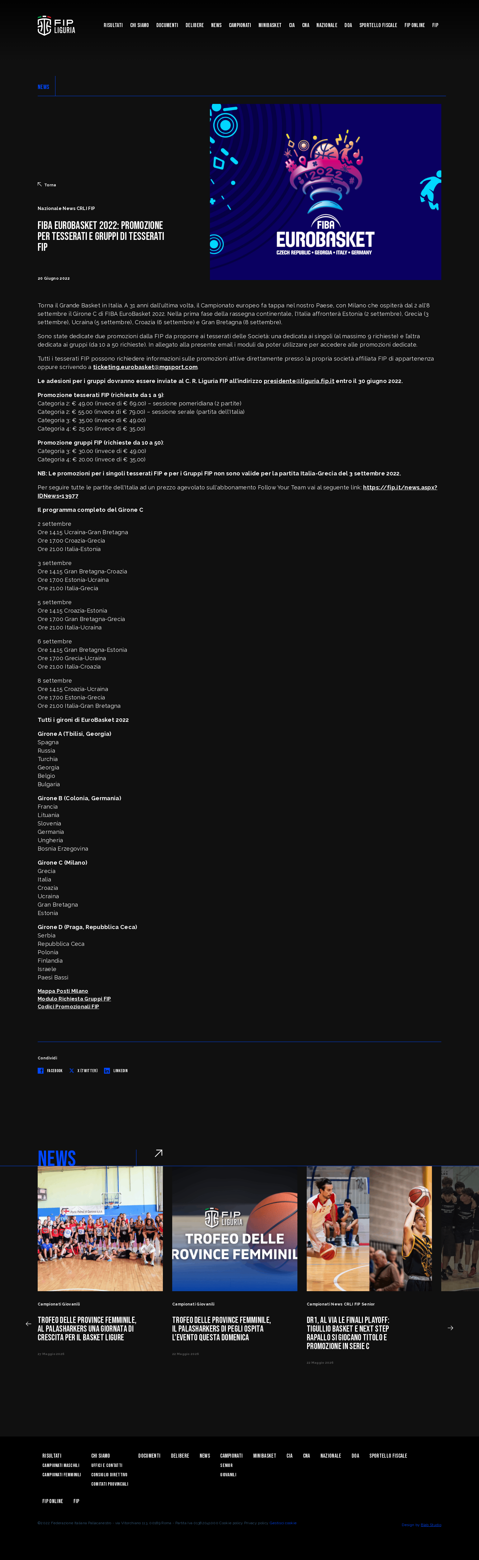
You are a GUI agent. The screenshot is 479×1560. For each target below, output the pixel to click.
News (216, 25)
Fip (435, 25)
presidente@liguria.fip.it (299, 381)
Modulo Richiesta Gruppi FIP (74, 999)
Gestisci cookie (283, 1523)
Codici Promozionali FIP (68, 1007)
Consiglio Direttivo (109, 1475)
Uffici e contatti (106, 1466)
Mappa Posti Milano (63, 991)
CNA (305, 25)
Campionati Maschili (60, 1466)
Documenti (167, 25)
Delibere (195, 25)
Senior (226, 1466)
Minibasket (270, 25)
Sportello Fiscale (378, 25)
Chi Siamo (139, 25)
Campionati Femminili (61, 1475)
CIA (292, 25)
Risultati (113, 25)
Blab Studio (431, 1525)
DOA (348, 25)
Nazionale (326, 25)
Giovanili (228, 1475)
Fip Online (415, 25)
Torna (47, 184)
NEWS (43, 87)
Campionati (240, 25)
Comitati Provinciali (109, 1484)
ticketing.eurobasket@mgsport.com (145, 367)
